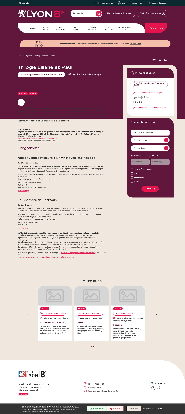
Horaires (23, 394)
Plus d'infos (22, 191)
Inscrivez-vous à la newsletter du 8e (103, 391)
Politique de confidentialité (152, 409)
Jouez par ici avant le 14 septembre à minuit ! (36, 139)
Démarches (156, 28)
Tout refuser (115, 408)
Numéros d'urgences (159, 3)
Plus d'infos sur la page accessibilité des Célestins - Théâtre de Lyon (45, 257)
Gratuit (137, 173)
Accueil (33, 28)
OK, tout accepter (97, 408)
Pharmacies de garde (106, 3)
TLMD (136, 182)
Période (155, 155)
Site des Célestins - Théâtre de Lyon (151, 107)
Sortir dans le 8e (125, 28)
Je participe (108, 28)
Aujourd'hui (138, 155)
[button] (154, 60)
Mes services (75, 28)
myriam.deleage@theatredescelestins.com (78, 253)
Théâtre (33, 93)
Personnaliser (134, 409)
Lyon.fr (25, 3)
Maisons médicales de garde (133, 3)
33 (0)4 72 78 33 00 (96, 384)
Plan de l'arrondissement (119, 14)
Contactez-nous (94, 388)
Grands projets (92, 28)
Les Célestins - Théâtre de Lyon (149, 92)
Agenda (29, 56)
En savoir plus (135, 44)
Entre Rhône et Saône (143, 169)
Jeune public (139, 177)
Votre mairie (45, 28)
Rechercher (78, 14)
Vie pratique (60, 28)
